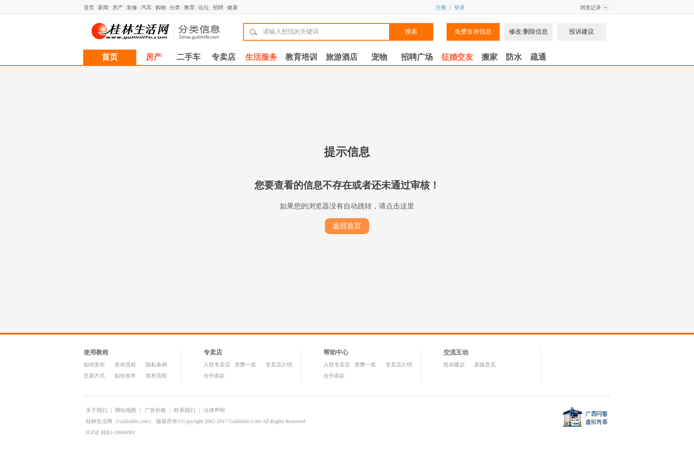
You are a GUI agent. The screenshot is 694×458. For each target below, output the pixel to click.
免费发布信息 (473, 31)
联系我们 (184, 410)
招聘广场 (417, 57)
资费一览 (245, 365)
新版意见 (485, 365)
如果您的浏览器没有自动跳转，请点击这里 (347, 206)
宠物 (379, 57)
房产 (117, 7)
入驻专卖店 (217, 365)
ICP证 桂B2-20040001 (110, 432)
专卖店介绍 (279, 365)
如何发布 (94, 365)
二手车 (188, 57)
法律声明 (214, 410)
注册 (441, 7)
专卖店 (223, 57)
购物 (160, 7)
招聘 (218, 7)
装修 (132, 7)
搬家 (489, 57)
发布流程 (125, 365)
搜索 (411, 31)
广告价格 (155, 410)
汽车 (146, 7)
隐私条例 (156, 365)
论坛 (203, 7)
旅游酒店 (342, 57)
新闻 (103, 7)
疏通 (538, 57)
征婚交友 (457, 57)
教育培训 (301, 57)
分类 (175, 7)
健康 (232, 7)
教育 (189, 7)
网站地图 (125, 410)
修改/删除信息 (528, 31)
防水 (514, 57)
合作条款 (214, 376)
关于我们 (96, 410)
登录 (459, 7)
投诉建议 (581, 31)
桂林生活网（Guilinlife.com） (120, 421)
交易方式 (94, 376)
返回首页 (347, 226)
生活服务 (261, 57)
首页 (89, 7)
